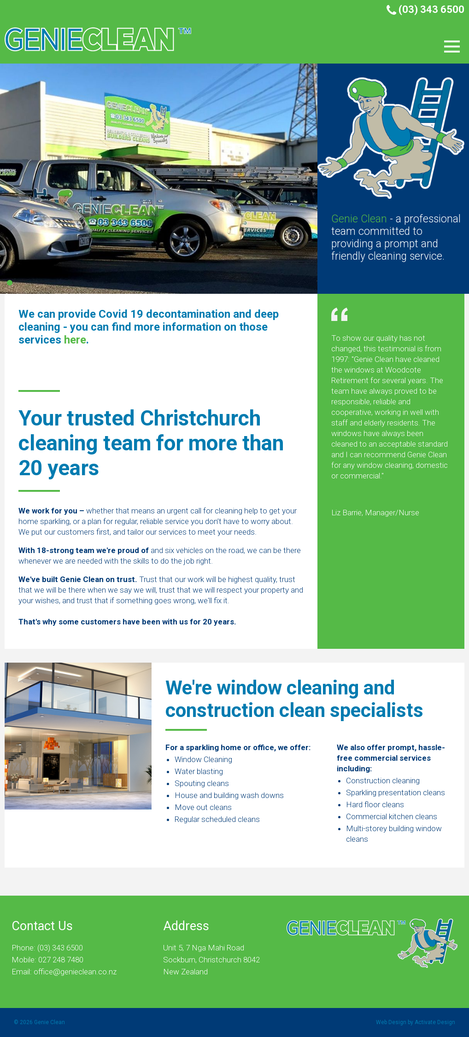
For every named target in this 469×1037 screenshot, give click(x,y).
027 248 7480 (60, 959)
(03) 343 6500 (425, 9)
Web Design (391, 1022)
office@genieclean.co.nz (75, 971)
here (75, 339)
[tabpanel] (234, 179)
